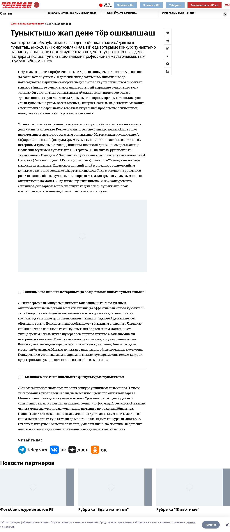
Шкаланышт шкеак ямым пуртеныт (72, 13)
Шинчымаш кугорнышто (27, 23)
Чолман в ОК (151, 5)
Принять (211, 524)
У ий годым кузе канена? (178, 13)
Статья (6, 13)
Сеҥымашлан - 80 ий (204, 5)
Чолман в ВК (125, 5)
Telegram (175, 5)
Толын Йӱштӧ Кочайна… (121, 13)
